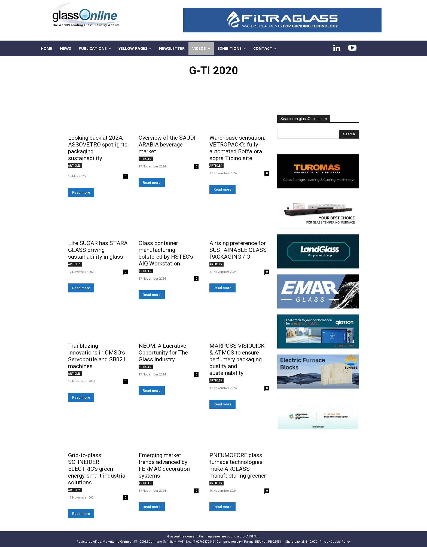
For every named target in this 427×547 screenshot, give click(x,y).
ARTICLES (74, 165)
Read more (81, 192)
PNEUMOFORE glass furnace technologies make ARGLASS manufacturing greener (237, 465)
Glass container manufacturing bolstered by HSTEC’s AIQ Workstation (166, 253)
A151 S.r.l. (253, 536)
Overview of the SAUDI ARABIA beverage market (167, 145)
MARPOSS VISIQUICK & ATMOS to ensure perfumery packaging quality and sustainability (236, 359)
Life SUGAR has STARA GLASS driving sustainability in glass (98, 250)
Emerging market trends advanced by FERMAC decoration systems (164, 465)
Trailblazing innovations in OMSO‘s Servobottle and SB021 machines (97, 356)
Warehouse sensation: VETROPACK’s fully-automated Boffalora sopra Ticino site (237, 148)
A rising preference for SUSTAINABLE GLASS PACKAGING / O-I (238, 250)
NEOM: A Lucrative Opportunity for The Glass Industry (163, 353)
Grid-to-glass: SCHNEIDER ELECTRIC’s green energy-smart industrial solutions (97, 469)
